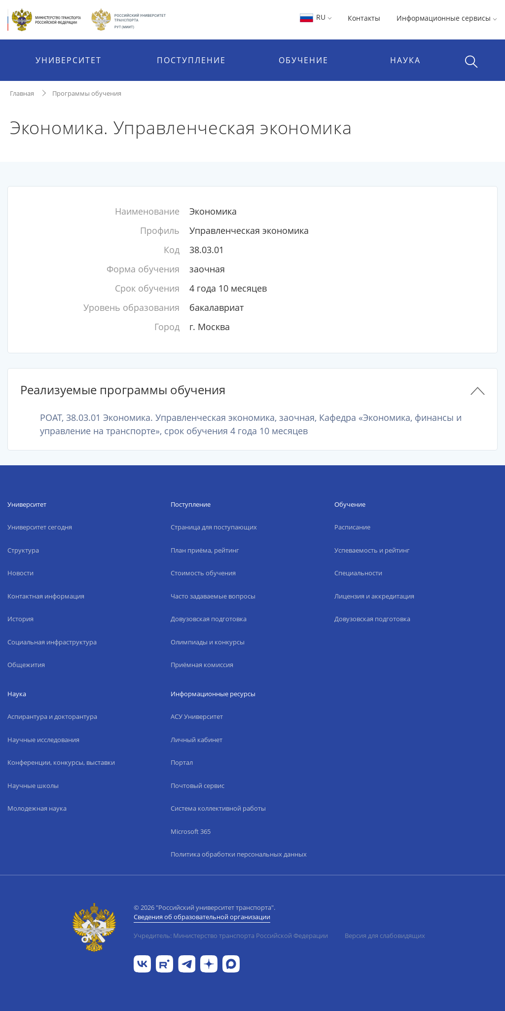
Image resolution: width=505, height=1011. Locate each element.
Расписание (352, 527)
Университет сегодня (39, 527)
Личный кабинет (196, 739)
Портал (182, 762)
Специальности (358, 572)
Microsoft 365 (191, 831)
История (20, 618)
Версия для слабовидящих (385, 935)
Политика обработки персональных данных (239, 854)
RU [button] (315, 17)
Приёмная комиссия (202, 664)
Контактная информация (45, 596)
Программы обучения (86, 93)
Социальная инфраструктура (52, 641)
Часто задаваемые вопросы (213, 596)
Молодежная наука (37, 808)
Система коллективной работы (218, 808)
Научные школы (33, 785)
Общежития (26, 664)
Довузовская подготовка (209, 618)
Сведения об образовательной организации (202, 916)
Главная (22, 93)
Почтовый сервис (197, 785)
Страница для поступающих (214, 527)
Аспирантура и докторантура (52, 716)
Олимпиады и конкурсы (208, 641)
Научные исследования (43, 739)
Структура (23, 550)
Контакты (364, 18)
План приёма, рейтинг (205, 550)
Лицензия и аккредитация (374, 596)
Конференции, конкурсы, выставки (61, 762)
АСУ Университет (197, 716)
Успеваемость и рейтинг (372, 550)
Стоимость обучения (203, 572)
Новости (20, 572)
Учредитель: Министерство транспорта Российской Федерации (231, 935)
